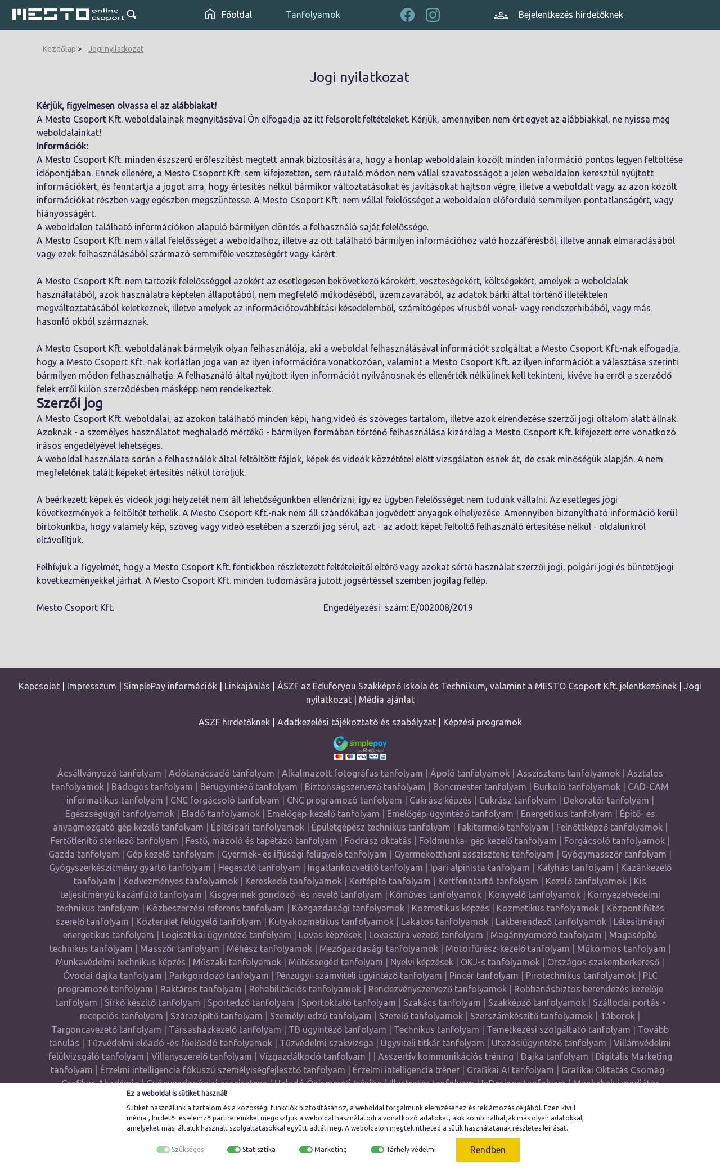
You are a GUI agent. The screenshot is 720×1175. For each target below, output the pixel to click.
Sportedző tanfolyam (251, 1002)
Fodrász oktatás (378, 841)
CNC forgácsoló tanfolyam (225, 800)
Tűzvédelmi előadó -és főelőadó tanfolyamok (179, 1043)
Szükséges (188, 1149)
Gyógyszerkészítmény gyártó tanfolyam (130, 868)
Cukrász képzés (441, 800)
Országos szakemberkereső (603, 962)
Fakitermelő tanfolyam (503, 827)
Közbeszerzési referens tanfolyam (216, 908)
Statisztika (259, 1149)
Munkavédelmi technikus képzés (121, 962)
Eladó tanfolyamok (221, 814)
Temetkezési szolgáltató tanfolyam (559, 1029)
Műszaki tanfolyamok (237, 962)
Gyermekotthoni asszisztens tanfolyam (474, 854)
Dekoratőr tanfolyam (606, 800)
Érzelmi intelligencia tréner (406, 1070)
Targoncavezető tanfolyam (106, 1029)
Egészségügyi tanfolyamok (119, 814)
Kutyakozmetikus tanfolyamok (331, 922)
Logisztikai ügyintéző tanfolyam (226, 935)
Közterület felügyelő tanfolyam (199, 922)
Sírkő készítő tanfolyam (152, 1002)
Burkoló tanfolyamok (577, 787)
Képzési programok (482, 722)
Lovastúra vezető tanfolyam (426, 935)
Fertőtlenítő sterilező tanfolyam (114, 841)
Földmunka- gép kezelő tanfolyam (488, 841)
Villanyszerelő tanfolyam (201, 1056)
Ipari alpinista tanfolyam (480, 868)
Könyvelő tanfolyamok (534, 895)
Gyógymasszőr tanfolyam (614, 854)
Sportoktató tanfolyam (349, 1002)
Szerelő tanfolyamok (421, 1016)
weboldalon (369, 1128)
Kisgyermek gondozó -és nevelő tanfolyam (295, 895)
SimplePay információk (170, 686)
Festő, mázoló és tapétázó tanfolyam (262, 841)
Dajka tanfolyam (554, 1056)
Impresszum (91, 686)
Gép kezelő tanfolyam (170, 854)
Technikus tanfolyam (436, 1029)
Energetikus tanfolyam (567, 814)
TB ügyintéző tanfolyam (337, 1029)
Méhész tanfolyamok (269, 948)
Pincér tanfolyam (484, 975)
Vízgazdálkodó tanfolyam (312, 1056)
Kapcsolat (39, 686)
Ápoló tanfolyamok (470, 773)
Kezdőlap (59, 48)
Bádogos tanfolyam (152, 787)
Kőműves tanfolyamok (436, 895)
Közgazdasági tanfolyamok (348, 908)
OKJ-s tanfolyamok (500, 962)
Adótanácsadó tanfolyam (221, 773)
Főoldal (228, 15)
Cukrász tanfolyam (517, 800)
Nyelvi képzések (421, 962)
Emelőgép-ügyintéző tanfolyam (450, 814)
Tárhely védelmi (411, 1149)
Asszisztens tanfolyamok (568, 773)
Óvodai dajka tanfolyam (112, 975)
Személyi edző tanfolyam (321, 1016)
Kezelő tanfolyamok (586, 881)
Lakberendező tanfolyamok (551, 922)
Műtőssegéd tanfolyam (336, 962)
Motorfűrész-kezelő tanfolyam (508, 948)
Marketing (330, 1149)
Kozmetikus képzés (450, 908)
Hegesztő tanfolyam (259, 868)
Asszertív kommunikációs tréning (446, 1056)
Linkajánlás (247, 686)
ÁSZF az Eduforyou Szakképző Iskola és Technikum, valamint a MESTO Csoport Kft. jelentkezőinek (477, 686)
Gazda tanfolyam (83, 854)
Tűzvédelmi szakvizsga (327, 1043)
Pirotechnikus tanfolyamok (581, 975)
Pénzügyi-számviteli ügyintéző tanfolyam (359, 975)
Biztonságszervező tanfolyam (365, 787)
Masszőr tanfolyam (179, 948)
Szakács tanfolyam (442, 1002)
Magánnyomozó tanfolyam (546, 935)
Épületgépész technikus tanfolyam (381, 827)
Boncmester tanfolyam (479, 787)
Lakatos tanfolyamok (444, 922)
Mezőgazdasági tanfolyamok (379, 948)
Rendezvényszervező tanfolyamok (437, 989)
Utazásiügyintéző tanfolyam (549, 1043)
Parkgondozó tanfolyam (219, 975)
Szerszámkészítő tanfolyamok (531, 1016)
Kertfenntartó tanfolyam (488, 881)
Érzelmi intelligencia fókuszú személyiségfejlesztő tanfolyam (222, 1070)
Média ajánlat (387, 700)
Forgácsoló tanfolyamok (614, 841)
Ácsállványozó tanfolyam (109, 773)
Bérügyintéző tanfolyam (249, 787)
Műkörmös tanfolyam (621, 948)
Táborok (617, 1016)
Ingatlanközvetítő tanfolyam (365, 868)
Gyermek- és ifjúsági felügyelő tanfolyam (304, 854)
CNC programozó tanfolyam (344, 800)
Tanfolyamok (313, 15)
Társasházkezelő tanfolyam (226, 1029)
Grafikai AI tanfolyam (510, 1070)
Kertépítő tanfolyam (390, 881)
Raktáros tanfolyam (201, 989)
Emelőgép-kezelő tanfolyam (323, 814)
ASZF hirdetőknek (234, 722)
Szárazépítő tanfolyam (216, 1016)
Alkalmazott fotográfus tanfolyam (352, 773)
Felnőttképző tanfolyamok (609, 827)
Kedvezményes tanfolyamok (180, 881)
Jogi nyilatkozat (115, 48)
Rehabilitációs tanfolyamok (305, 989)
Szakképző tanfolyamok (537, 1002)
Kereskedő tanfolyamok (293, 881)
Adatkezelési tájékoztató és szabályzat (356, 722)
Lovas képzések (330, 935)
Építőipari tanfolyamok (257, 827)
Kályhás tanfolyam (575, 868)
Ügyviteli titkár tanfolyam (432, 1043)
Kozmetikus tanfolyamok (548, 908)
